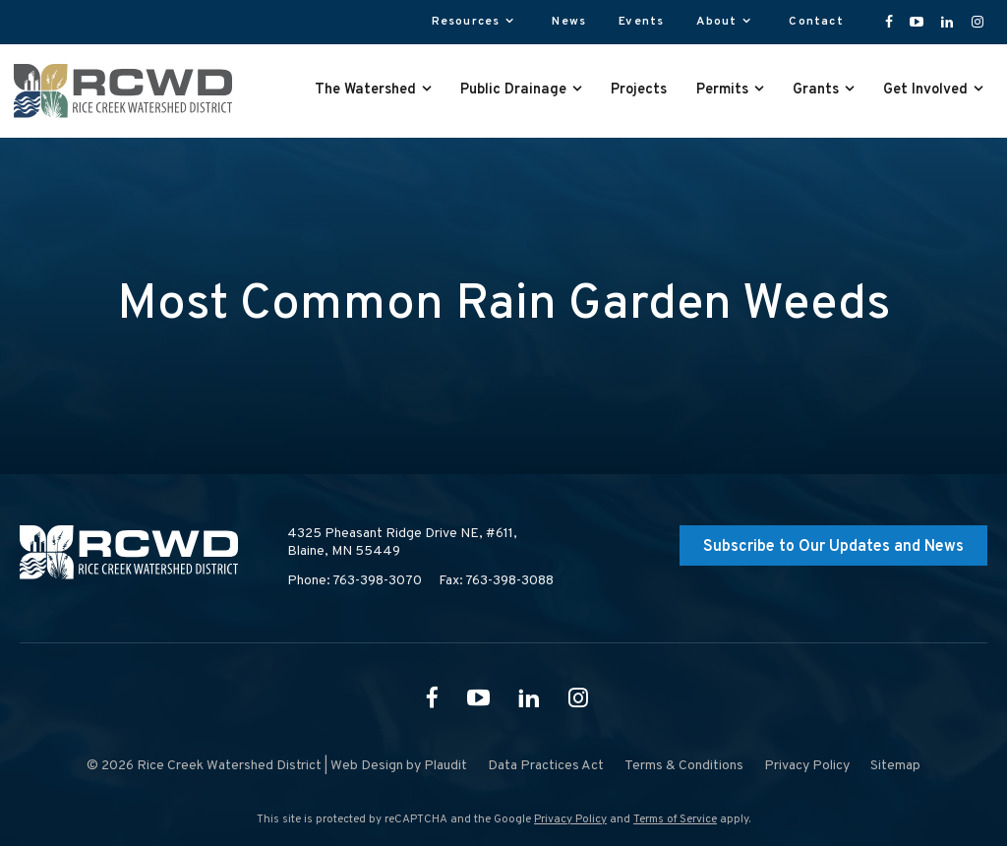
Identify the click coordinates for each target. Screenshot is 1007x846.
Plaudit (445, 765)
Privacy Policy (570, 819)
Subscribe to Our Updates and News (833, 547)
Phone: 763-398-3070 (354, 581)
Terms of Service (675, 819)
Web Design (366, 765)
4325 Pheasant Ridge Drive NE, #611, (402, 543)
